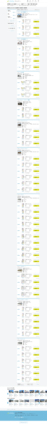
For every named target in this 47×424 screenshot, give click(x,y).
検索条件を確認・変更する (24, 422)
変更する (14, 12)
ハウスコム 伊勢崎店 (27, 214)
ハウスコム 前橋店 (27, 36)
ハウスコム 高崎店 (27, 278)
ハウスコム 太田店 (27, 133)
